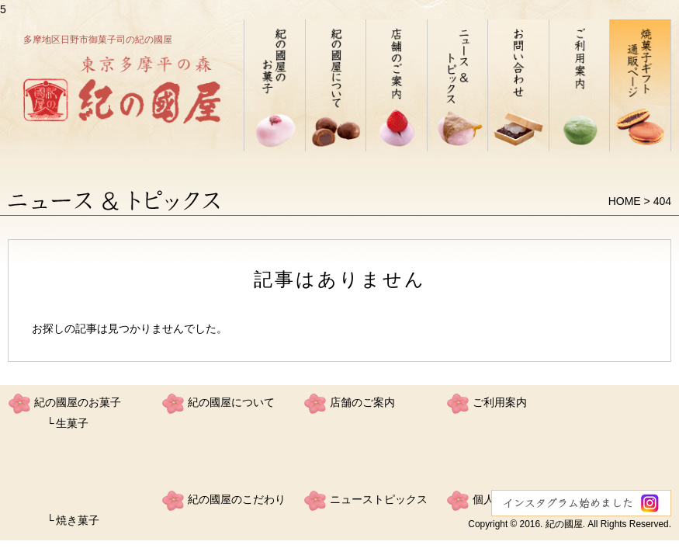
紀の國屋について (231, 402)
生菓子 (72, 423)
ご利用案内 (500, 402)
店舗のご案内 (362, 402)
